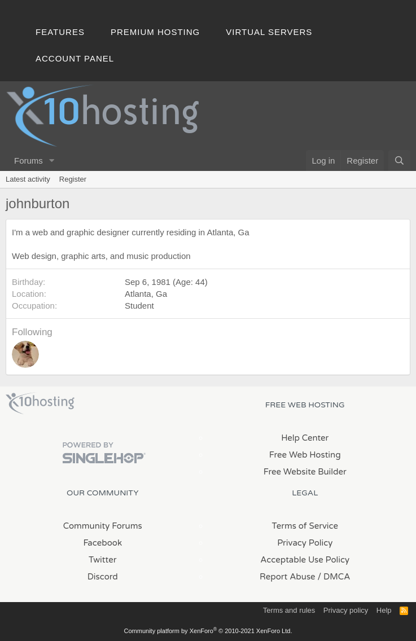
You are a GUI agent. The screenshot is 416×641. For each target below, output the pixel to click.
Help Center (305, 438)
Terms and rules (289, 610)
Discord (102, 577)
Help (384, 610)
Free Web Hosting (305, 455)
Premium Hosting (155, 32)
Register (72, 179)
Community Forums (102, 526)
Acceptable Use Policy (304, 560)
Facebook (102, 543)
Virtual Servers (269, 32)
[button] (52, 160)
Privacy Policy (304, 543)
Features (60, 32)
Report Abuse (288, 577)
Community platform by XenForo (208, 630)
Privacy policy (345, 610)
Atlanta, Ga (146, 293)
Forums (28, 160)
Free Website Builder (305, 472)
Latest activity (28, 179)
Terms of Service (305, 526)
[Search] (399, 160)
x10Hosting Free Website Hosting (40, 403)
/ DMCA (334, 577)
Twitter (102, 560)
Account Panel (75, 58)
